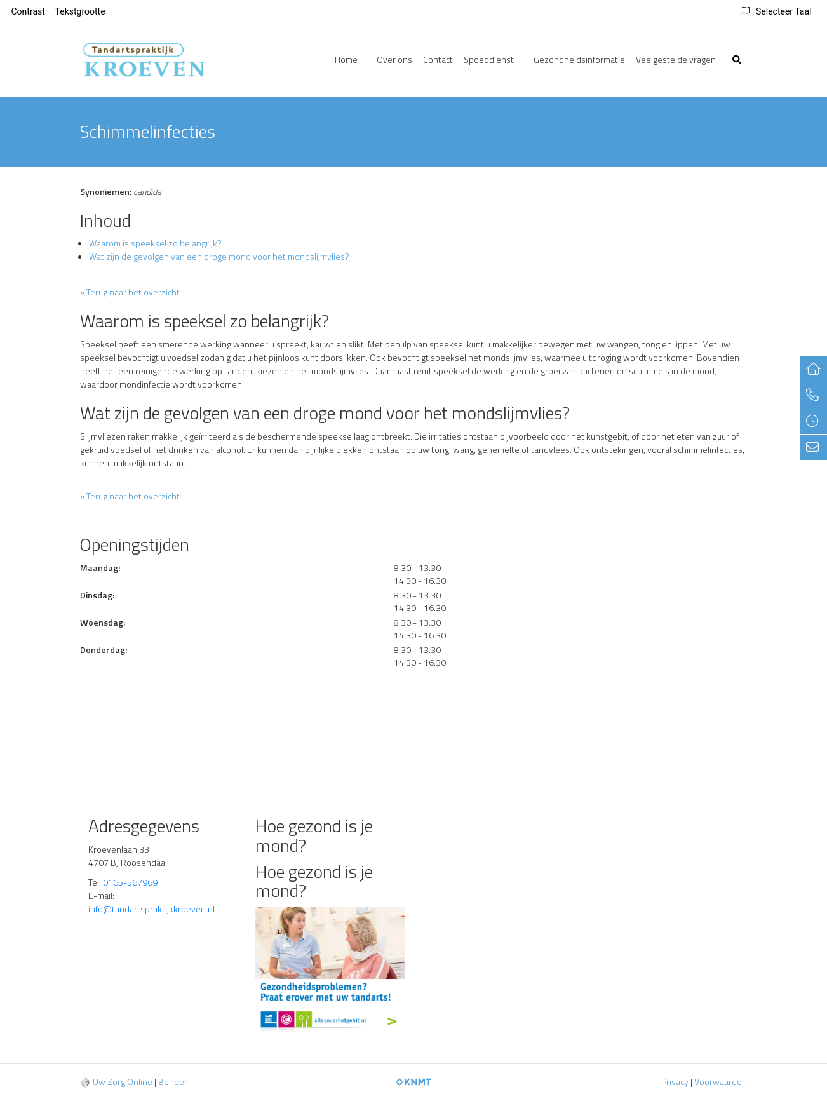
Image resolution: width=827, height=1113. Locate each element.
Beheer (172, 1081)
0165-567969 (130, 882)
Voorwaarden (720, 1081)
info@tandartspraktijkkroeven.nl (152, 908)
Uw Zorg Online (122, 1081)
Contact (438, 59)
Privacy (675, 1081)
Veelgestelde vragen (676, 59)
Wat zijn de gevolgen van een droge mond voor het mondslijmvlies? (219, 256)
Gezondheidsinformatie (579, 59)
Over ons (394, 59)
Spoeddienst (489, 59)
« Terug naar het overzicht (130, 292)
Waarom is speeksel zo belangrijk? (155, 243)
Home (346, 59)
